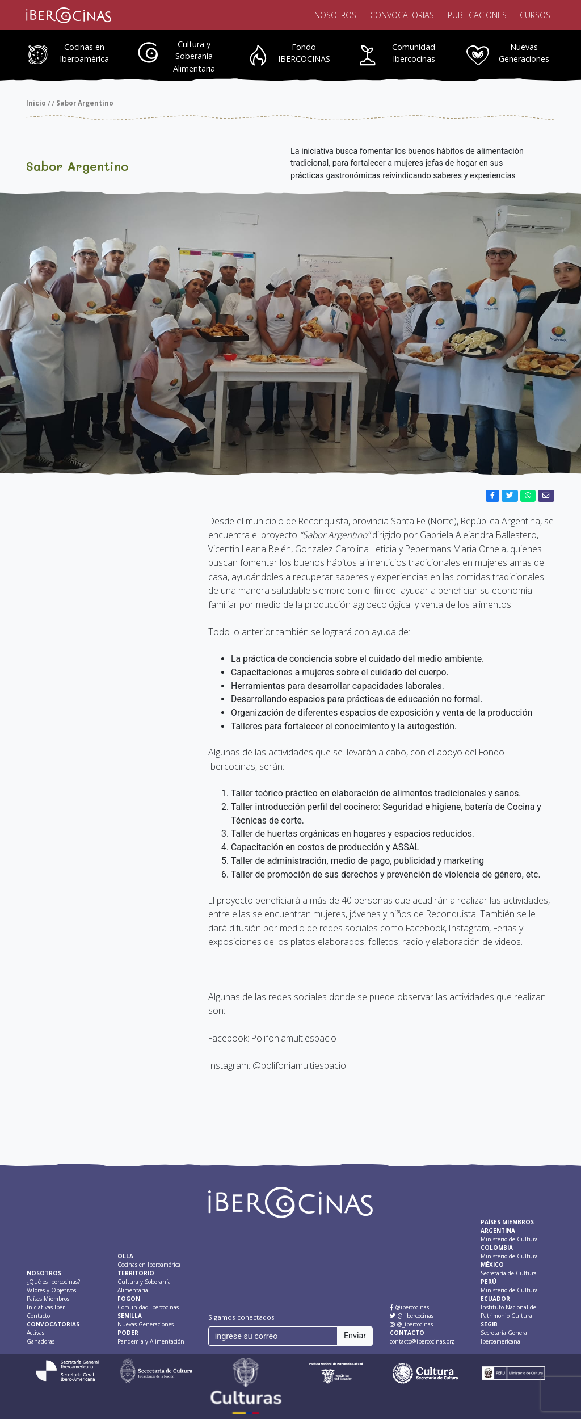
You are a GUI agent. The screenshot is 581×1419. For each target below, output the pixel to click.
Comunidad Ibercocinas (413, 53)
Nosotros (335, 15)
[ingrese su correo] (273, 1336)
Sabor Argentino (84, 103)
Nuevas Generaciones (524, 53)
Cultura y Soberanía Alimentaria (194, 56)
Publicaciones (477, 15)
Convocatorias (402, 15)
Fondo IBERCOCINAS (304, 53)
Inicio (36, 103)
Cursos (535, 15)
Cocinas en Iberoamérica (84, 53)
